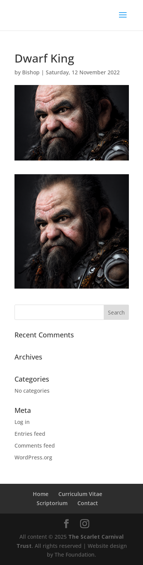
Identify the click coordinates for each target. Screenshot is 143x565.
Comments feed (34, 445)
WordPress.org (33, 457)
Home (40, 494)
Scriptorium (52, 503)
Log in (22, 421)
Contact (87, 503)
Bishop (31, 72)
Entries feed (29, 433)
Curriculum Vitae (80, 494)
